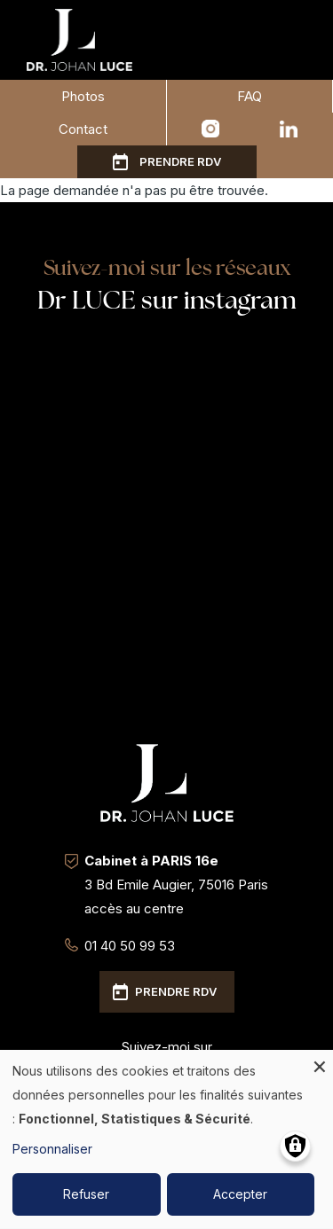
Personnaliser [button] (52, 1148)
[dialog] (166, 1139)
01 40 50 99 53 (129, 945)
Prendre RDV (180, 161)
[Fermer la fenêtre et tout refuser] (319, 1061)
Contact (83, 129)
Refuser (86, 1194)
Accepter (240, 1194)
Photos (83, 96)
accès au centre (134, 908)
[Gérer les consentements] (295, 1146)
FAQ (249, 96)
